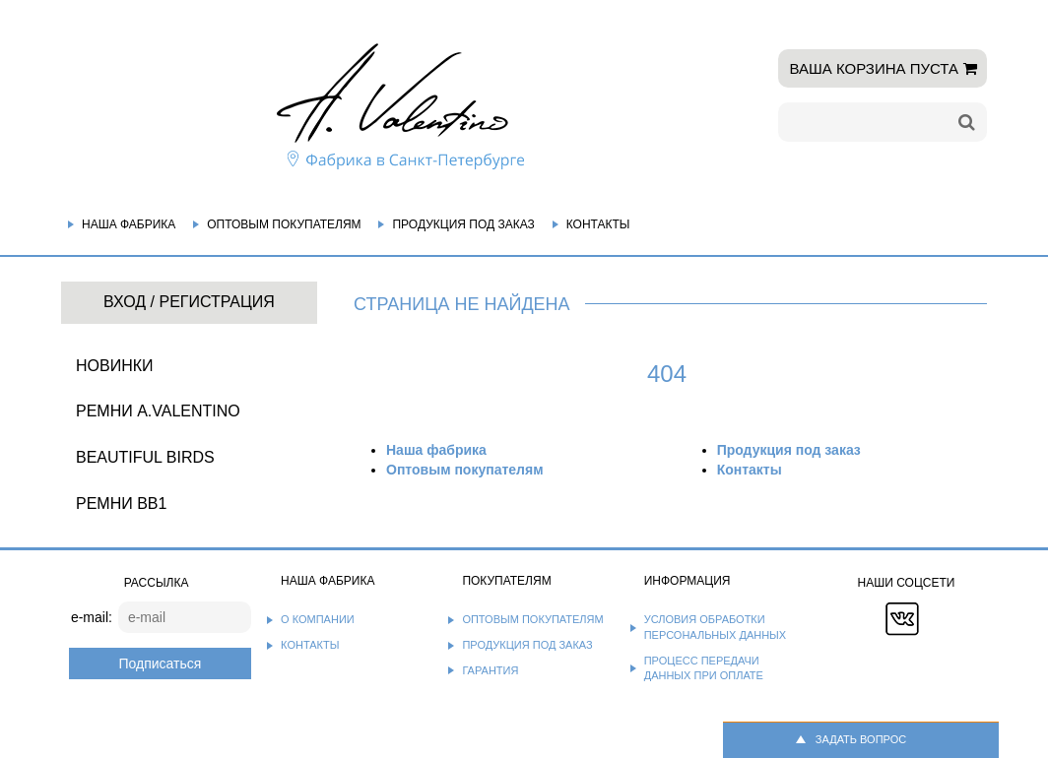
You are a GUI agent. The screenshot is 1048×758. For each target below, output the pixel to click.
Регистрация (216, 301)
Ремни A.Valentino (158, 411)
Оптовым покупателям (283, 224)
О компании (318, 619)
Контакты (598, 224)
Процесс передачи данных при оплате (703, 668)
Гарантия (490, 670)
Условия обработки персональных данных (715, 627)
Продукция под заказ (463, 224)
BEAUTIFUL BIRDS (145, 457)
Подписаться (159, 663)
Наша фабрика (128, 224)
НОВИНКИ (115, 365)
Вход (124, 301)
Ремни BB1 (121, 503)
